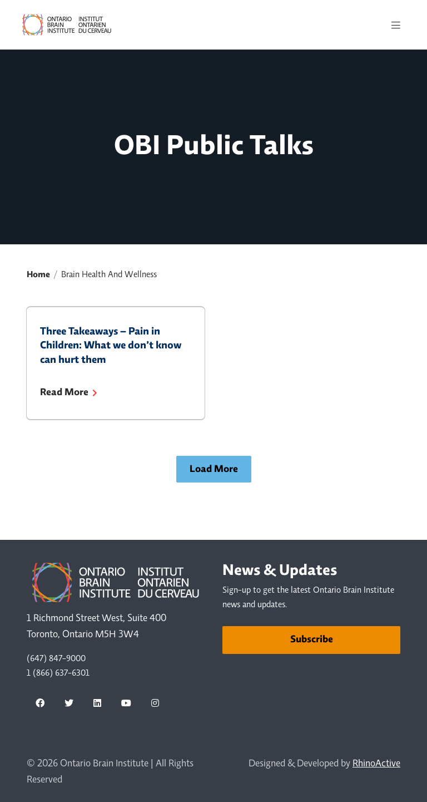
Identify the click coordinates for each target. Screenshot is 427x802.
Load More (214, 469)
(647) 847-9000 (56, 659)
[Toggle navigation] (396, 25)
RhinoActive (376, 764)
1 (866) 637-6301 (58, 673)
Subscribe (311, 639)
